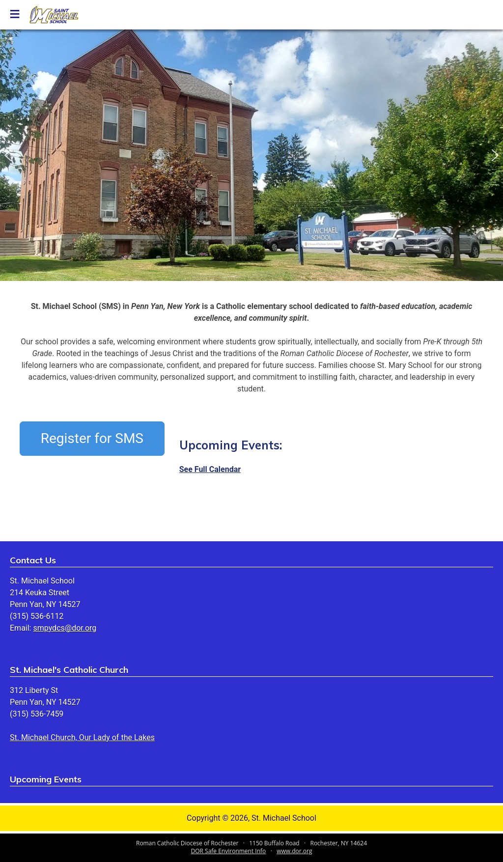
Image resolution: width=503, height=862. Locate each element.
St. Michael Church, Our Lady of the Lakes (82, 737)
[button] (8, 155)
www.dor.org (294, 851)
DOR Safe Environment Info (228, 851)
